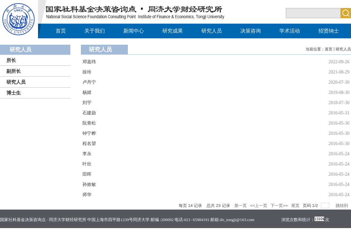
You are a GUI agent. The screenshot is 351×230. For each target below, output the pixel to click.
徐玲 (86, 72)
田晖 (86, 174)
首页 (328, 49)
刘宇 (86, 102)
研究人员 (343, 49)
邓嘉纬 (89, 61)
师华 (86, 194)
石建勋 (89, 113)
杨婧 (86, 92)
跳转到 (342, 205)
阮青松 (89, 123)
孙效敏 (89, 184)
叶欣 (86, 164)
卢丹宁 (89, 82)
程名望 (89, 143)
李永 (86, 153)
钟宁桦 (89, 133)
